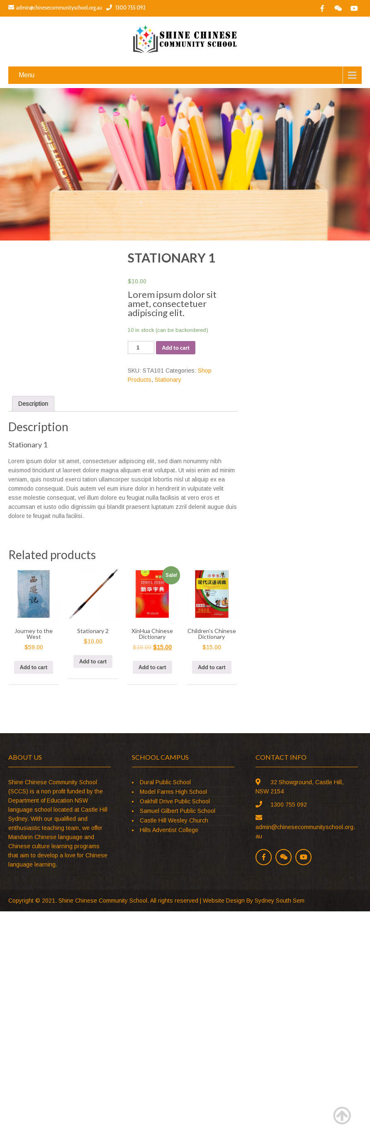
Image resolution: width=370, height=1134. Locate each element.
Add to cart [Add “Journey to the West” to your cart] (33, 667)
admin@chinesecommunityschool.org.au (55, 7)
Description (33, 403)
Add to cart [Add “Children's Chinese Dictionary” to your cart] (211, 667)
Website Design (224, 900)
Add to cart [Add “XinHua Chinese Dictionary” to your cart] (152, 667)
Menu (26, 75)
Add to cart (175, 347)
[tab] (33, 404)
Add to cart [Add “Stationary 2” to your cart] (93, 661)
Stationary (168, 379)
